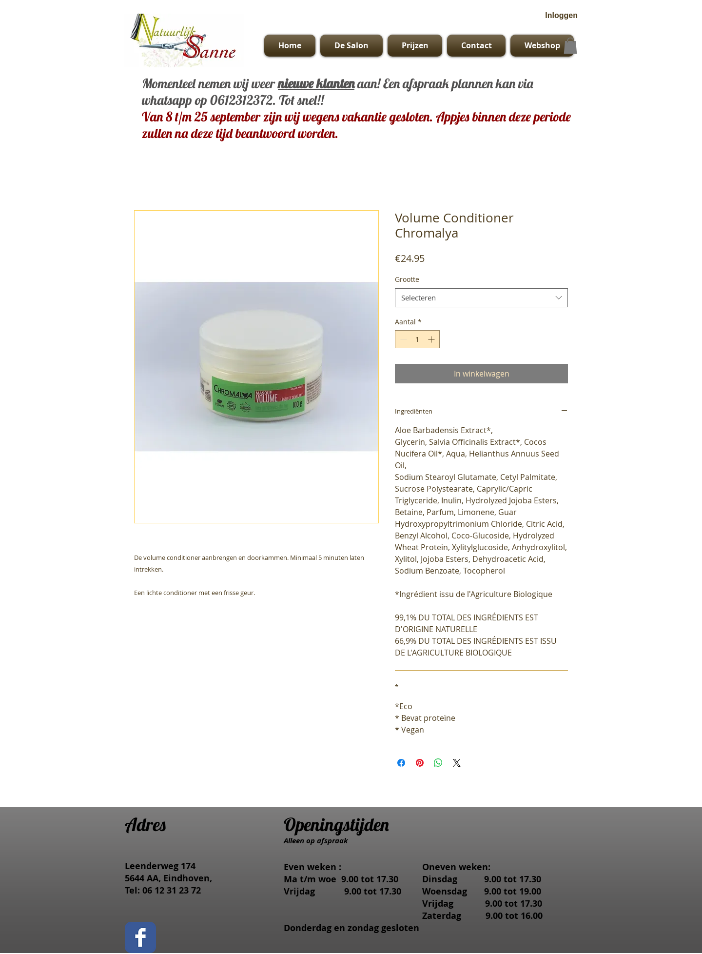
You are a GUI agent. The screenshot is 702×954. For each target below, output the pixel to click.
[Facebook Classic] (140, 937)
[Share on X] (457, 763)
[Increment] (432, 339)
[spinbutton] (417, 339)
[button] (570, 46)
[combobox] (481, 297)
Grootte (407, 279)
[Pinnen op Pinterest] (420, 763)
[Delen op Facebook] (401, 763)
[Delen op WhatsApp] (438, 763)
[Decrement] (402, 339)
